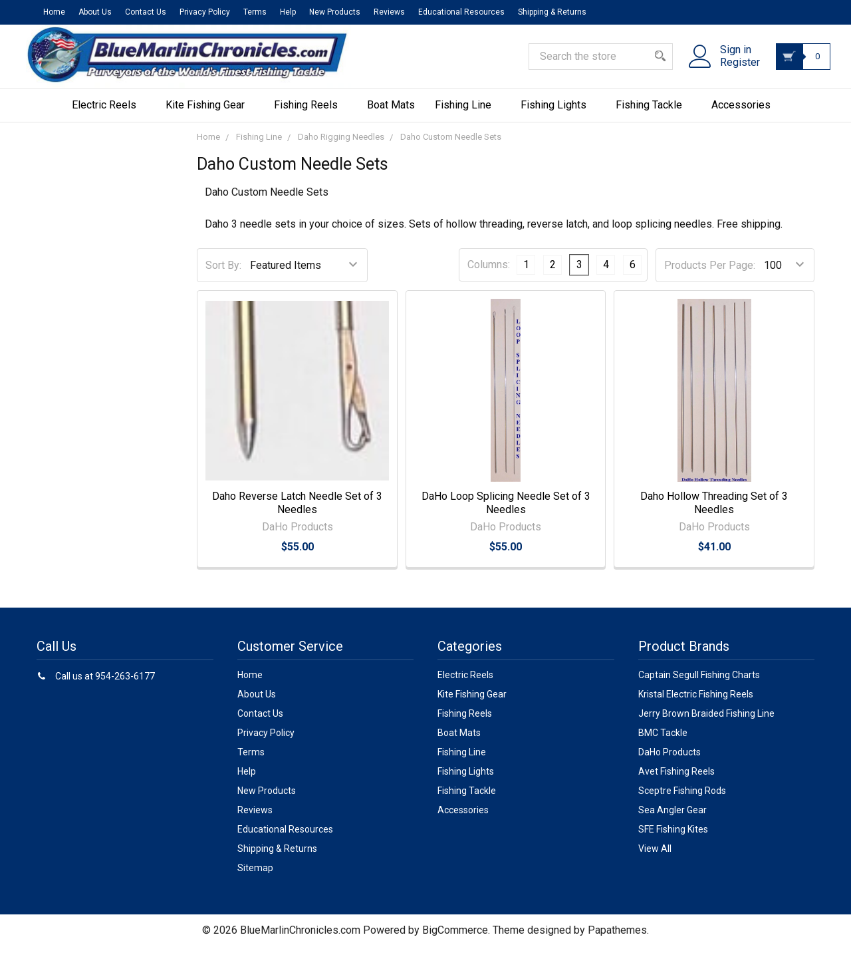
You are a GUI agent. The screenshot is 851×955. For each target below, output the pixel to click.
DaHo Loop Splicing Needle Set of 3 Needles (506, 511)
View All (654, 857)
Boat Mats (391, 113)
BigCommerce (455, 938)
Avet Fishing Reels (676, 780)
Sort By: (223, 274)
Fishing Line (468, 113)
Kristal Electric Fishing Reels (695, 702)
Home (54, 12)
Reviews (389, 12)
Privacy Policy (205, 12)
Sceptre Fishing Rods (682, 799)
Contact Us (145, 12)
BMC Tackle (662, 741)
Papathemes (617, 938)
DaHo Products (669, 760)
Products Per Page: (709, 274)
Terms (255, 12)
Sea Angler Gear (672, 818)
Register (732, 69)
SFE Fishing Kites (673, 838)
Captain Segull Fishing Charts (699, 683)
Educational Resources (461, 12)
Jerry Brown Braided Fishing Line (706, 722)
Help (288, 12)
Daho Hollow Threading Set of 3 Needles (714, 511)
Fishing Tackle (653, 113)
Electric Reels (109, 113)
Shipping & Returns (552, 12)
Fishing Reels (310, 113)
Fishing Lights (558, 113)
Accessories (745, 113)
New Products (334, 12)
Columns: (488, 273)
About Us (95, 12)
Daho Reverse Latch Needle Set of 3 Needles (297, 511)
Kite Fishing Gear (210, 113)
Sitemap (255, 876)
